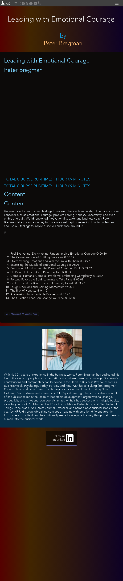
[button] (117, 3)
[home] (5, 3)
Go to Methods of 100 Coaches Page (21, 314)
